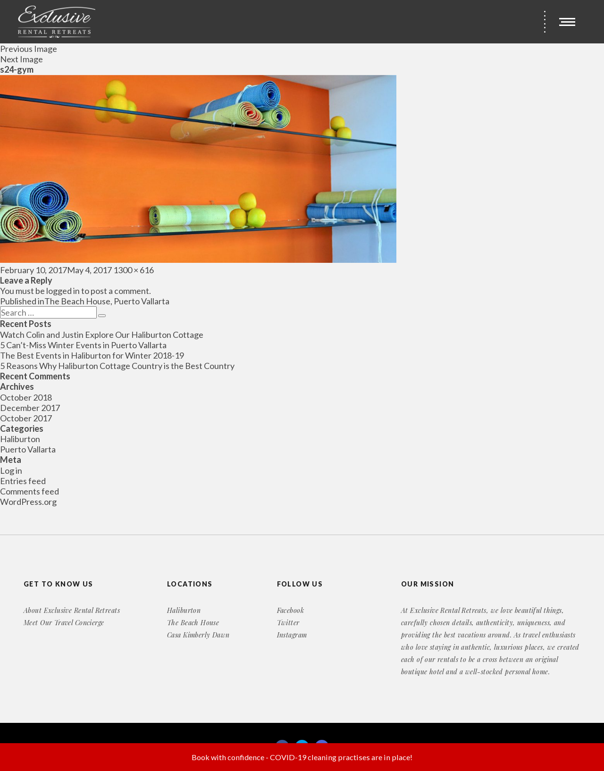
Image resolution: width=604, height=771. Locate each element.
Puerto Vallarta (28, 449)
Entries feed (23, 481)
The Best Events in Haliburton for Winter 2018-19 (92, 355)
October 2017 (26, 418)
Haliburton (20, 439)
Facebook (290, 610)
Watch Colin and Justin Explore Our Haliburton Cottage (101, 334)
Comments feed (29, 491)
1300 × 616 (133, 270)
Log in (11, 470)
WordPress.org (28, 501)
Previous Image (28, 48)
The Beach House (193, 622)
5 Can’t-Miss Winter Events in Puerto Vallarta (83, 345)
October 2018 (26, 397)
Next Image (21, 59)
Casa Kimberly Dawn (198, 634)
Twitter (288, 622)
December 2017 (30, 407)
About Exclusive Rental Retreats (72, 610)
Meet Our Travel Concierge (64, 622)
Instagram (292, 634)
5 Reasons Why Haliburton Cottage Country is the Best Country (117, 365)
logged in (63, 290)
